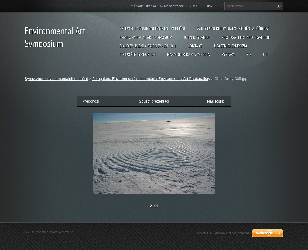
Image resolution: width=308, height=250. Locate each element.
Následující (216, 101)
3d (249, 54)
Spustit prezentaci (154, 101)
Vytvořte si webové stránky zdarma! (223, 233)
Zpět (154, 205)
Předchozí (90, 101)
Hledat (278, 6)
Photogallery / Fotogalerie (245, 37)
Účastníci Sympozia (230, 45)
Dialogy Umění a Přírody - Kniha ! (147, 45)
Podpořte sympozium (137, 54)
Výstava (228, 54)
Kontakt (194, 45)
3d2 (265, 54)
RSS (195, 6)
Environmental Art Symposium (145, 37)
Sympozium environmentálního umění (152, 28)
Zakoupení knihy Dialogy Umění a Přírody (232, 28)
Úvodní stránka (145, 6)
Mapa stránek (174, 6)
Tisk (209, 6)
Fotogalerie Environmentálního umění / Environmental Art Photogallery (151, 79)
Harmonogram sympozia (188, 54)
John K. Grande (197, 37)
